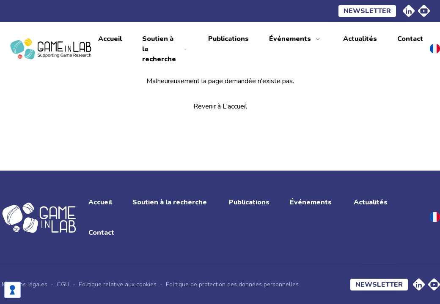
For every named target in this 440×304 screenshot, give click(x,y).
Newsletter (367, 11)
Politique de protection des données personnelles (232, 284)
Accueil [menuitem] (110, 38)
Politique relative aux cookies (118, 284)
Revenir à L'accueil (220, 106)
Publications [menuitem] (228, 38)
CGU (63, 284)
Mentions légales (24, 284)
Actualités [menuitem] (360, 38)
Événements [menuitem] (290, 38)
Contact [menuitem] (410, 38)
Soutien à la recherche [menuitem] (159, 49)
